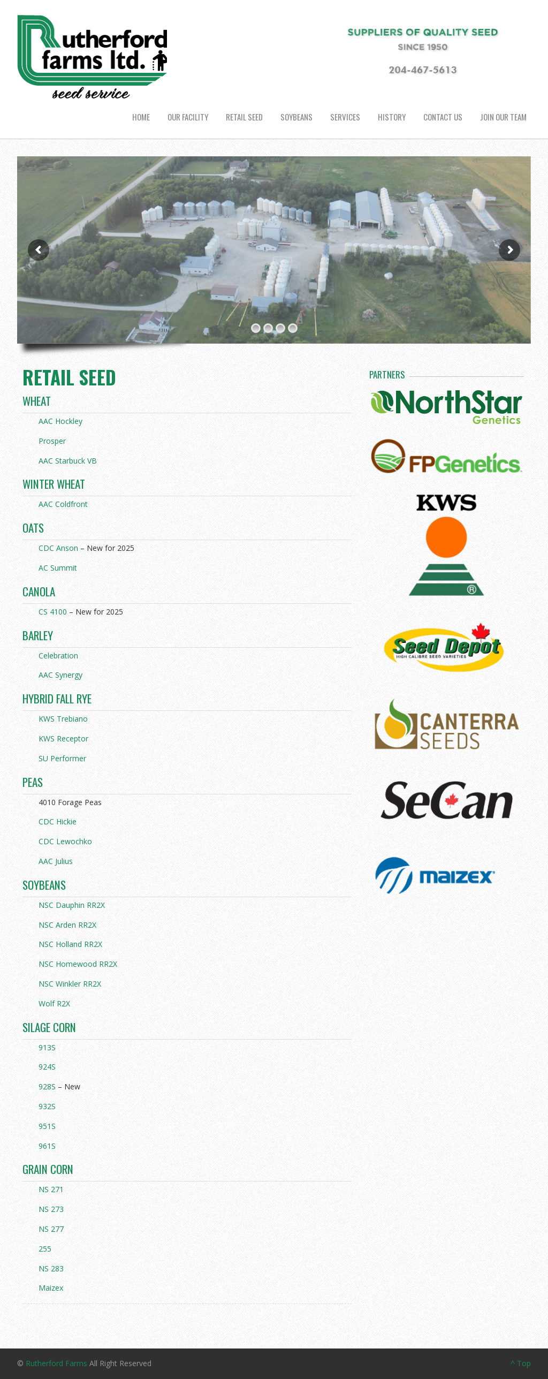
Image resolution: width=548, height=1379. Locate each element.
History (392, 117)
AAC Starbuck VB (68, 461)
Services (345, 117)
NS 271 (51, 1189)
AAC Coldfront (63, 504)
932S (47, 1106)
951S (47, 1126)
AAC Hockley (60, 421)
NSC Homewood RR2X (78, 964)
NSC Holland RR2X (70, 944)
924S (47, 1067)
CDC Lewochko (65, 841)
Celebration (58, 655)
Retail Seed (244, 117)
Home (141, 117)
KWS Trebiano (63, 719)
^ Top (521, 1363)
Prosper (52, 441)
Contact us (442, 117)
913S (47, 1047)
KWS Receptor (63, 738)
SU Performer (62, 758)
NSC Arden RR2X (67, 925)
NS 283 (51, 1268)
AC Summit (58, 568)
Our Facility (188, 117)
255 (45, 1249)
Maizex (51, 1288)
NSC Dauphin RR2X (72, 905)
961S (47, 1146)
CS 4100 (53, 612)
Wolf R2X (54, 1003)
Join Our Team (503, 117)
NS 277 (51, 1229)
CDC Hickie (58, 821)
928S (47, 1086)
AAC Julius (56, 861)
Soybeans (296, 117)
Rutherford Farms (56, 1363)
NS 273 (51, 1209)
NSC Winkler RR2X (70, 984)
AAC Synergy (60, 675)
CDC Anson (58, 548)
